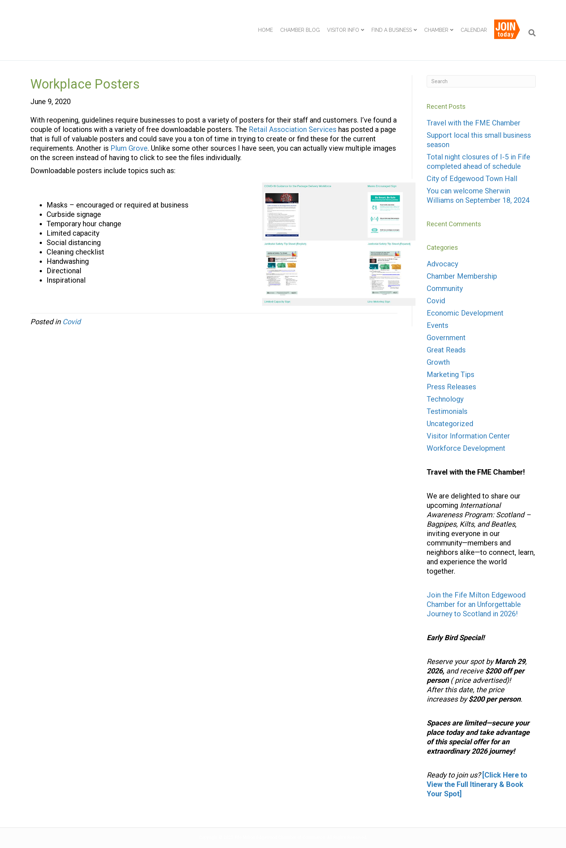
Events (437, 325)
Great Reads (446, 350)
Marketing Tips (450, 374)
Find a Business (391, 30)
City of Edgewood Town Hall (472, 178)
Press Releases (451, 386)
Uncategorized (450, 423)
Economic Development (465, 313)
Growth (438, 362)
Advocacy (442, 264)
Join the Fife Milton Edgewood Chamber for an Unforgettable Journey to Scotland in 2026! (476, 604)
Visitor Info (343, 30)
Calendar (474, 30)
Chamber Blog (300, 30)
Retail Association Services (292, 129)
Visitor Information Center (468, 436)
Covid (71, 321)
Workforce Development (466, 448)
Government (446, 337)
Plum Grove (129, 148)
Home (265, 30)
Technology (445, 399)
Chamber (436, 30)
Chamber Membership (462, 276)
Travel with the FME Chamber (474, 123)
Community (445, 288)
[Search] (530, 33)
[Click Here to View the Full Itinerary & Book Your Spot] (477, 784)
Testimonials (447, 411)
